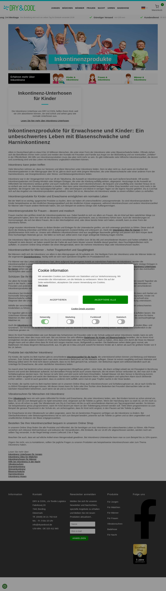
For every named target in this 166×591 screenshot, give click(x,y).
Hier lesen (43, 285)
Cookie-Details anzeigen (83, 308)
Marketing (70, 320)
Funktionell (95, 320)
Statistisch (121, 320)
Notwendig (45, 320)
